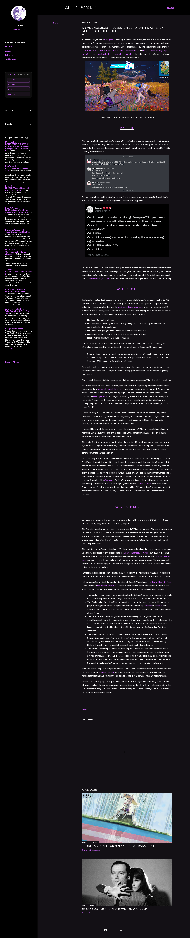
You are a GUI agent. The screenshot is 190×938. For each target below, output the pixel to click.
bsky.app (9, 55)
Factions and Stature (106, 585)
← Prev (11, 80)
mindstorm (10, 249)
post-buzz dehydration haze (130, 307)
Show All (9, 349)
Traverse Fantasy (12, 269)
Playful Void (10, 166)
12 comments (94, 850)
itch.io (8, 51)
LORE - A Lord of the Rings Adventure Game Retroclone (17, 211)
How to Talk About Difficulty (17, 291)
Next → (11, 94)
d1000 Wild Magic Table (98, 278)
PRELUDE (127, 128)
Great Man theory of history (136, 552)
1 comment (93, 913)
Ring (10, 89)
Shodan (159, 605)
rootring (11, 74)
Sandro (19, 24)
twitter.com (10, 59)
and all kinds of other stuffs (124, 50)
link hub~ (9, 47)
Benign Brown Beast (14, 328)
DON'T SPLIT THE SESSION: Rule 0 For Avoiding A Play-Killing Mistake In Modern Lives (17, 147)
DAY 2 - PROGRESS (127, 507)
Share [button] (55, 23)
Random (11, 84)
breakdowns (105, 50)
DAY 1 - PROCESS (127, 289)
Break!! (8, 186)
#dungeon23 (109, 39)
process (96, 50)
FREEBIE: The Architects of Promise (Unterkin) (17, 189)
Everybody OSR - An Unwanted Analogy (115, 908)
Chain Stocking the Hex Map (17, 232)
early (84, 50)
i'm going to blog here (14, 309)
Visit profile (18, 29)
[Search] (171, 8)
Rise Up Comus (11, 208)
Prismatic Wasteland (14, 230)
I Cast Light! (10, 142)
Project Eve (109, 480)
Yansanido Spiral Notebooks (111, 389)
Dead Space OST (100, 396)
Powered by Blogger (113, 929)
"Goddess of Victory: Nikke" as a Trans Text (118, 846)
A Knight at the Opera (15, 289)
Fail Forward (79, 8)
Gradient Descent (106, 672)
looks (89, 50)
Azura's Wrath (144, 483)
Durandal (148, 605)
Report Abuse (12, 362)
